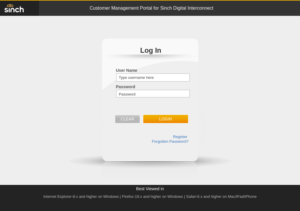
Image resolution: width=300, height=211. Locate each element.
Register (180, 137)
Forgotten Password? (170, 141)
